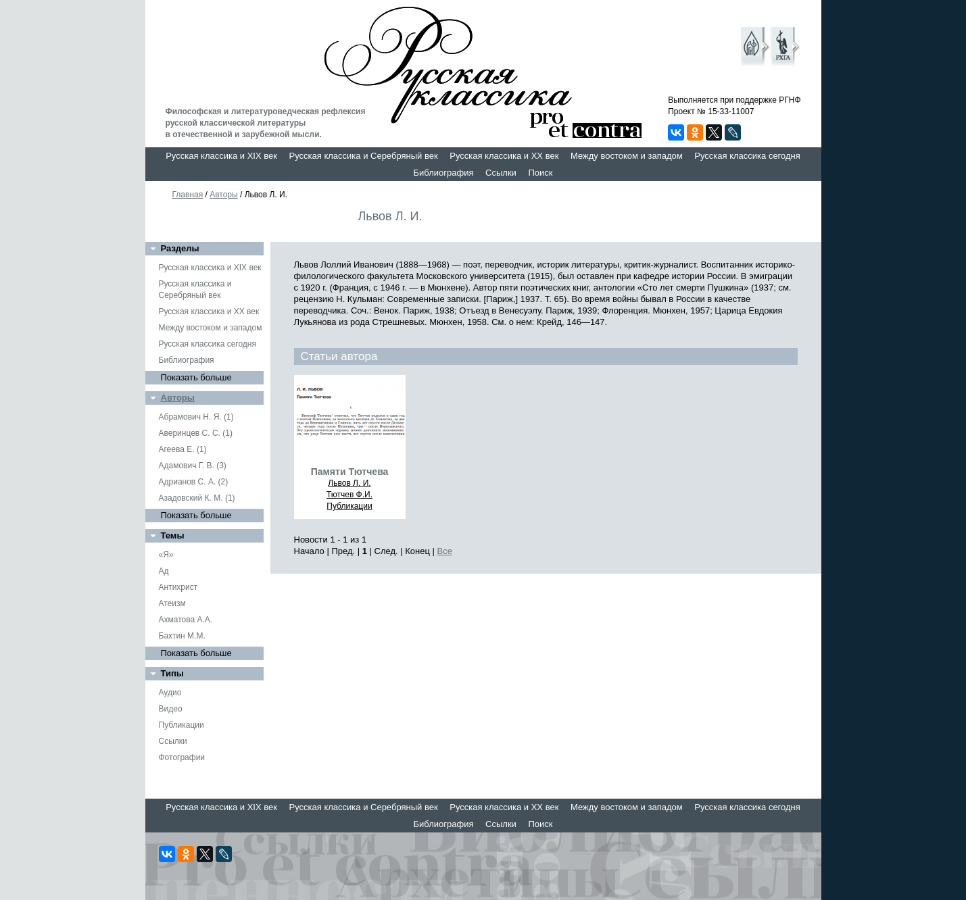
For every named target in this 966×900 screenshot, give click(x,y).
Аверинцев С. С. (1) (196, 433)
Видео (171, 709)
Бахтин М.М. (182, 636)
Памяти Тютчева (350, 471)
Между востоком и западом (627, 156)
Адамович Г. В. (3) (192, 465)
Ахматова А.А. (186, 619)
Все (444, 551)
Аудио (170, 692)
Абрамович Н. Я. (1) (196, 417)
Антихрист (178, 587)
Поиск (540, 173)
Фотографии (182, 757)
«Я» (166, 554)
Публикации (181, 725)
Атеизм (172, 603)
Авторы (223, 194)
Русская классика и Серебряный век (363, 156)
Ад (164, 571)
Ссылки (500, 173)
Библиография (444, 173)
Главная (187, 194)
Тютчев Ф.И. (349, 494)
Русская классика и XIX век (221, 156)
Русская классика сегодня (747, 156)
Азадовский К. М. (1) (197, 498)
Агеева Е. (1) (183, 449)
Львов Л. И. (349, 483)
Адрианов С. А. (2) (193, 481)
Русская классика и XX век (504, 156)
